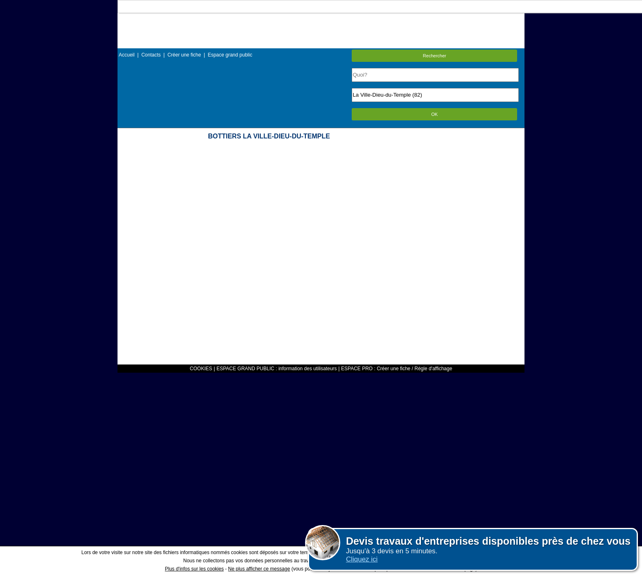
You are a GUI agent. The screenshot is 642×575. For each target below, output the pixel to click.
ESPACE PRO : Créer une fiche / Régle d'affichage (396, 368)
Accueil (127, 55)
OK (434, 114)
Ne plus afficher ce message (259, 569)
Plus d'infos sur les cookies (194, 569)
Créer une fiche (184, 55)
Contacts (150, 55)
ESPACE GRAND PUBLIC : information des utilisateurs (277, 368)
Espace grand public (230, 55)
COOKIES (201, 368)
